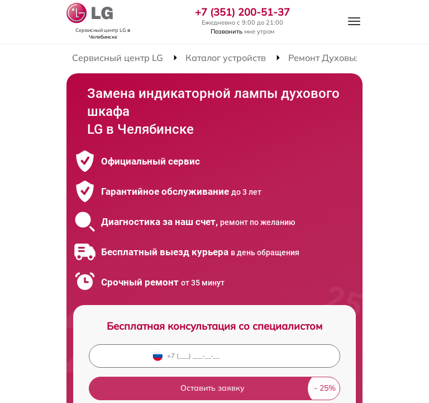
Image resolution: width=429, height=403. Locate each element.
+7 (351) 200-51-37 (242, 12)
